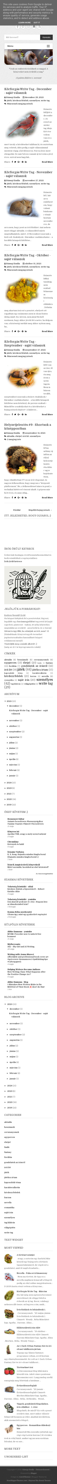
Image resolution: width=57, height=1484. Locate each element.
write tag (45, 100)
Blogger (34, 1473)
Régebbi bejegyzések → (40, 510)
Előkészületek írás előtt (28, 1328)
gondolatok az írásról (34, 666)
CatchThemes (24, 1477)
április (12, 759)
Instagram (28, 26)
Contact (33, 26)
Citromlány (13, 842)
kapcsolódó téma (13, 673)
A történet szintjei (26, 1255)
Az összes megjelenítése (44, 874)
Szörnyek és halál (15, 844)
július (11, 743)
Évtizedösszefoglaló (27, 1385)
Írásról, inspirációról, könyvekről (23, 865)
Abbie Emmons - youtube (19, 931)
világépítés (29, 684)
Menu (28, 46)
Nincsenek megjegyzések (20, 104)
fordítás (13, 666)
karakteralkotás (40, 673)
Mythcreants (13, 944)
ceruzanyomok (41, 660)
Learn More (24, 22)
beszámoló (22, 660)
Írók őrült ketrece (13, 561)
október (13, 726)
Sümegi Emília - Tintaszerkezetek (35, 1470)
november (14, 720)
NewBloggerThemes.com (17, 1481)
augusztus (14, 737)
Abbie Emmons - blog (17, 982)
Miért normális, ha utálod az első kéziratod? (28, 867)
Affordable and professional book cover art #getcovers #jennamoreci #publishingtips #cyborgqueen (27, 959)
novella (45, 676)
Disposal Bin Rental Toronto (39, 1481)
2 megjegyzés (14, 439)
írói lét (25, 436)
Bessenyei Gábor (15, 819)
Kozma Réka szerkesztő (19, 912)
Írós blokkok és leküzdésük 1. (31, 1309)
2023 (9, 788)
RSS (39, 26)
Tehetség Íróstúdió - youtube (21, 899)
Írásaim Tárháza (15, 852)
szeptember (15, 731)
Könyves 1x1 (13, 831)
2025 (9, 701)
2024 (9, 783)
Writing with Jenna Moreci (20, 954)
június (12, 748)
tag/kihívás (16, 684)
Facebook (17, 26)
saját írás (23, 680)
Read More (47, 162)
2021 (9, 794)
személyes (34, 100)
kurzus (33, 676)
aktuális (10, 436)
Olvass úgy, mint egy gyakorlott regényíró (27, 914)
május (12, 753)
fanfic (39, 663)
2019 (9, 805)
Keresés (46, 37)
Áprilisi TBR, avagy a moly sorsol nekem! (26, 834)
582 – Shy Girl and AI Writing (21, 947)
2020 (9, 799)
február (13, 770)
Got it (37, 22)
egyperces (10, 662)
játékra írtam (40, 669)
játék (9, 100)
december (14, 706)
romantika (9, 680)
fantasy (49, 663)
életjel (18, 436)
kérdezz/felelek (20, 100)
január (12, 776)
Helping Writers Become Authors (23, 969)
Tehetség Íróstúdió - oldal (20, 886)
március (13, 765)
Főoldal (16, 510)
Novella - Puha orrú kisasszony (32, 1273)
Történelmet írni (25, 1367)
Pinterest (23, 26)
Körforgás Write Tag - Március (32, 1291)
